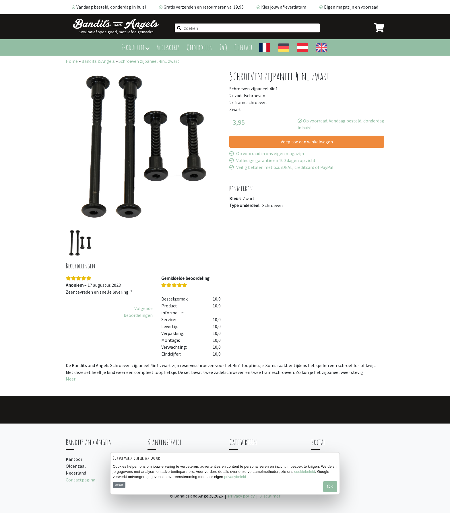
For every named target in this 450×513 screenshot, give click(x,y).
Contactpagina (80, 480)
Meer (70, 379)
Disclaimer (269, 496)
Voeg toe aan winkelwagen (307, 142)
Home (72, 61)
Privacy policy (241, 496)
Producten (135, 47)
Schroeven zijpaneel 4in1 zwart (149, 61)
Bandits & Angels (98, 61)
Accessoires (168, 47)
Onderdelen (200, 47)
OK (330, 486)
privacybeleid (235, 477)
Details (119, 484)
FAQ (223, 47)
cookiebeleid (304, 471)
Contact (243, 47)
